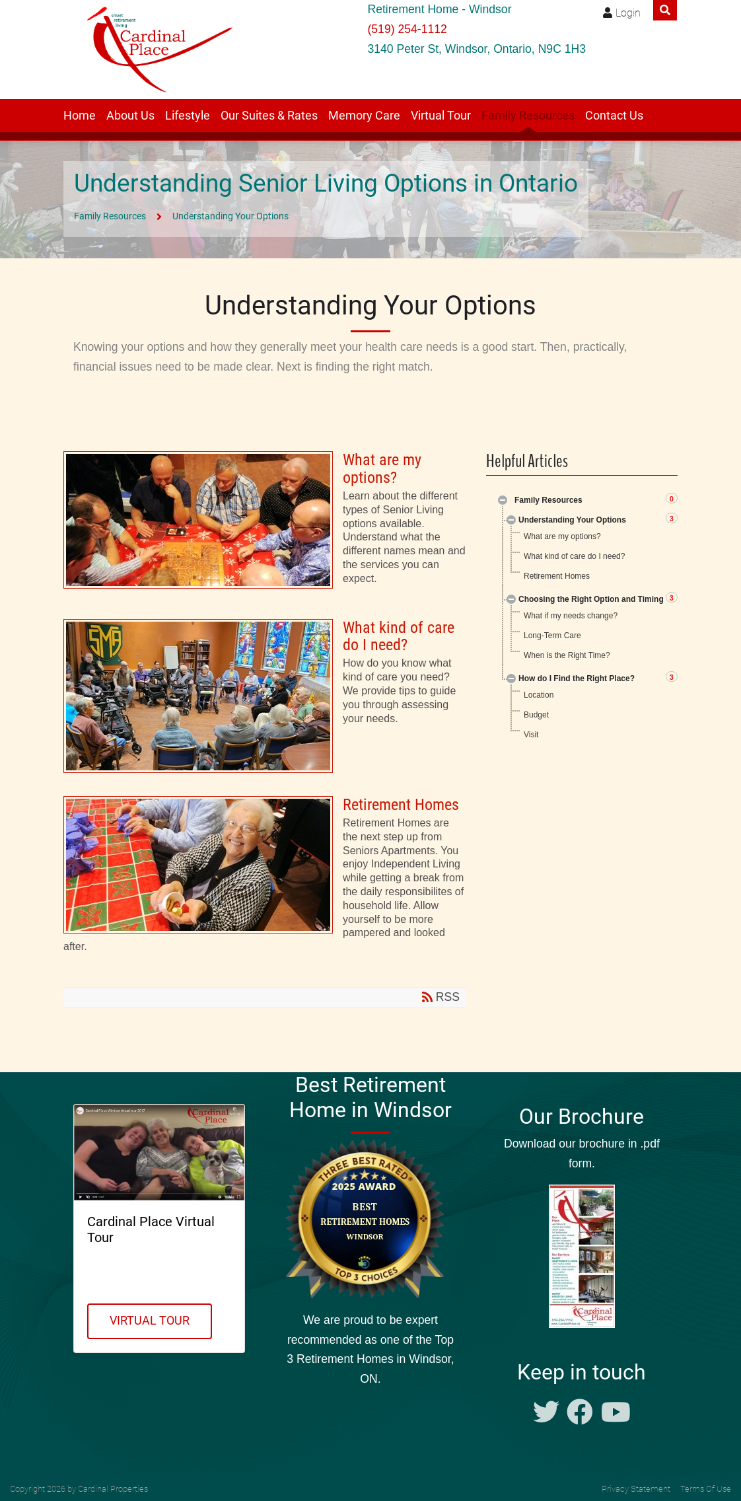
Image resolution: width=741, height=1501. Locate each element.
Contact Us (614, 115)
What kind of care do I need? (264, 696)
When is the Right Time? (567, 655)
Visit (531, 734)
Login (628, 13)
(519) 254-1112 (406, 29)
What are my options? (264, 523)
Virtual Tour (441, 115)
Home (79, 115)
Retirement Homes (264, 880)
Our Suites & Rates (269, 115)
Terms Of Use (705, 1488)
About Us (130, 115)
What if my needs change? (571, 615)
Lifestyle (187, 115)
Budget (536, 714)
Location (538, 695)
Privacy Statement (636, 1488)
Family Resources (528, 115)
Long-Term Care (552, 635)
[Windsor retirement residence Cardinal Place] (155, 49)
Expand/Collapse (502, 500)
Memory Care (364, 115)
